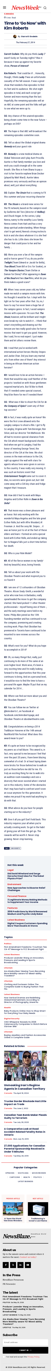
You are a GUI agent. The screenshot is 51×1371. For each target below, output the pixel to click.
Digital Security (11, 1018)
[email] (25, 1342)
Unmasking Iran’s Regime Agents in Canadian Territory (24, 1087)
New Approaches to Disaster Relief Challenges (26, 889)
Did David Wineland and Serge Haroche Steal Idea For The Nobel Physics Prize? (25, 876)
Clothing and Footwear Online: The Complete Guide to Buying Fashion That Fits (24, 986)
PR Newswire (9, 1283)
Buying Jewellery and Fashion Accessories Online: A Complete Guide (25, 1036)
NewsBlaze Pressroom (13, 1279)
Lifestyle (8, 981)
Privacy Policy (33, 1357)
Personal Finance (16, 896)
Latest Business (12, 994)
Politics (6, 1302)
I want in (25, 1350)
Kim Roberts (15, 848)
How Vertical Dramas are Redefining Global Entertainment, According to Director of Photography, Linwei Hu (22, 1000)
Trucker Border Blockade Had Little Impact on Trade (25, 1103)
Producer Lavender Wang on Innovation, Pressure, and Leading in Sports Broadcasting (23, 1309)
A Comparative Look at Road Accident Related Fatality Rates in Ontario (24, 1131)
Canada (9, 14)
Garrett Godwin (29, 36)
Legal (10, 870)
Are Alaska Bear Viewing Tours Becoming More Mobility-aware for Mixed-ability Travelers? (24, 1321)
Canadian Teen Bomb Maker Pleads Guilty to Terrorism (25, 1116)
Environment (14, 884)
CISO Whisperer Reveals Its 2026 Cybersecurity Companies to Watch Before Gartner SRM (25, 1024)
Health (7, 1007)
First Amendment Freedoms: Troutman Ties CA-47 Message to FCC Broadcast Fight (25, 1297)
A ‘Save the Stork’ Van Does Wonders (13, 1220)
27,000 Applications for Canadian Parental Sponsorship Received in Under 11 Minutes (24, 1148)
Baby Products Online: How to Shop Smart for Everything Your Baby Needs (25, 1012)
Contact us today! (28, 1257)
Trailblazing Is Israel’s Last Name (38, 1220)
